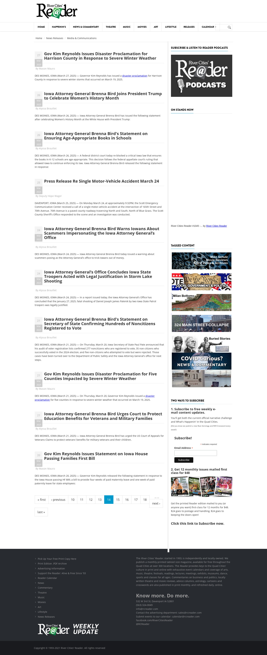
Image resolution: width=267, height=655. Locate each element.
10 (72, 500)
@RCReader (143, 624)
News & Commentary (86, 27)
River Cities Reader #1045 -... (186, 226)
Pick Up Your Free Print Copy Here (57, 558)
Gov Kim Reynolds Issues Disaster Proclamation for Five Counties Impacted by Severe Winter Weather (100, 376)
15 (118, 500)
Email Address (183, 448)
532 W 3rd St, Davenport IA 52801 (155, 601)
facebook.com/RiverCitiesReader (154, 620)
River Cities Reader (216, 226)
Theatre (111, 27)
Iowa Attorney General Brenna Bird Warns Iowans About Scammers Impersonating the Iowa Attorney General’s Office (101, 233)
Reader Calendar (47, 578)
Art (156, 27)
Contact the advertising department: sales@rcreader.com (169, 612)
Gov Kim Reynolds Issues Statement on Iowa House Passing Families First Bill (96, 456)
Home (41, 27)
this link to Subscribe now (201, 523)
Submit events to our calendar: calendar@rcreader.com (168, 616)
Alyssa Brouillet (48, 108)
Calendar (209, 27)
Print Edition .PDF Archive (52, 563)
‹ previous (58, 500)
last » (41, 512)
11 (81, 500)
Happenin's (59, 27)
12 (90, 500)
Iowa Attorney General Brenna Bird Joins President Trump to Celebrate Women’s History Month (103, 96)
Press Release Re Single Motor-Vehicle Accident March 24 (101, 181)
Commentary (45, 587)
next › (156, 503)
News (41, 583)
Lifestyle (170, 27)
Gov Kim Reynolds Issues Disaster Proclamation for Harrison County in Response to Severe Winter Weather (100, 56)
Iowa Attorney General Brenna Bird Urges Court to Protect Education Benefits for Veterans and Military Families (103, 416)
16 (127, 500)
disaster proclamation (134, 75)
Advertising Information (51, 568)
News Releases (54, 38)
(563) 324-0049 (144, 605)
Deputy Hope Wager (50, 196)
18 (145, 500)
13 (99, 500)
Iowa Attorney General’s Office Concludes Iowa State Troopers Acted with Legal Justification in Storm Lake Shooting (98, 276)
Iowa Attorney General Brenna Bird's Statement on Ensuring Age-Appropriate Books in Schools (96, 136)
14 (109, 500)
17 (136, 500)
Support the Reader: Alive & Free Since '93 (62, 573)
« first (42, 500)
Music (126, 27)
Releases (189, 27)
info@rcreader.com (147, 608)
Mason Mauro (47, 68)
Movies (142, 27)
